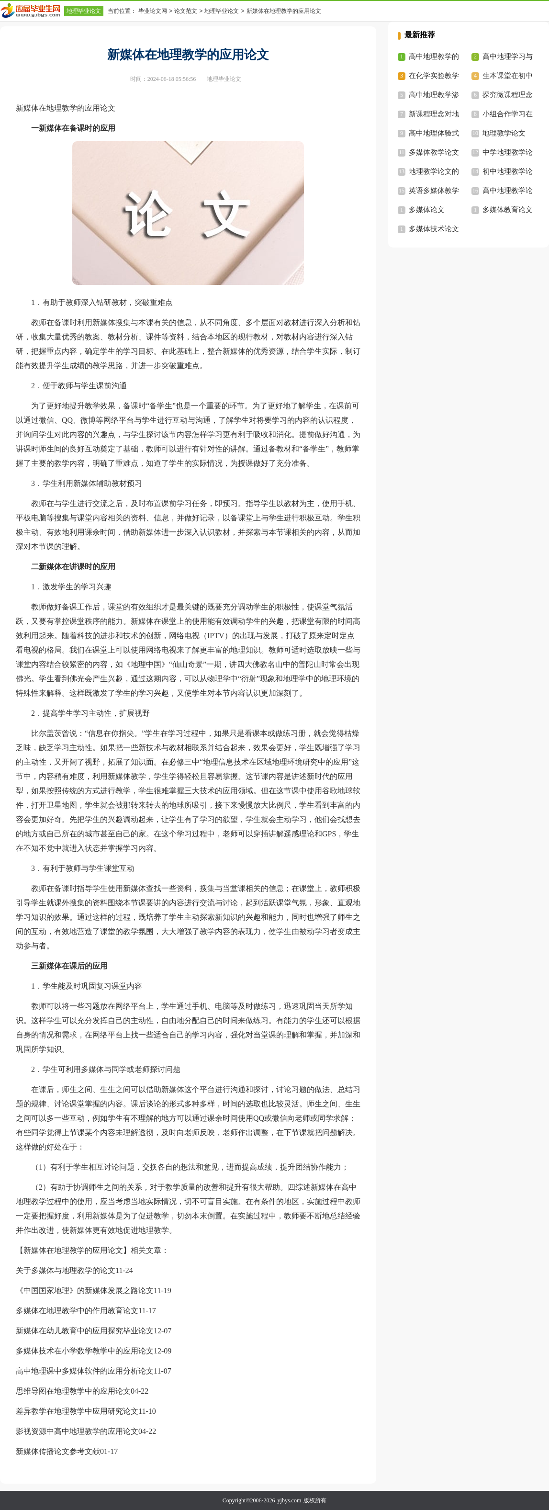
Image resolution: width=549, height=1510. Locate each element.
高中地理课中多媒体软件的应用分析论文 (85, 1371)
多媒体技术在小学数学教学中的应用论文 (85, 1351)
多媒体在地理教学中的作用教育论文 (77, 1311)
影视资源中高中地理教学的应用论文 (77, 1431)
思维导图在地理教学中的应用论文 (73, 1391)
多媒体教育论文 (507, 210)
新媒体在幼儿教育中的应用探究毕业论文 (85, 1331)
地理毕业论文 (84, 11)
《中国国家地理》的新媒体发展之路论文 (85, 1290)
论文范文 (185, 11)
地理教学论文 (504, 133)
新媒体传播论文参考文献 (58, 1451)
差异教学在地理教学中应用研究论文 (77, 1411)
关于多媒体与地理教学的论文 (65, 1270)
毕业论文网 (152, 11)
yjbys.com (290, 1500)
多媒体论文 (427, 210)
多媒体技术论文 (434, 229)
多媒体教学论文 (434, 152)
